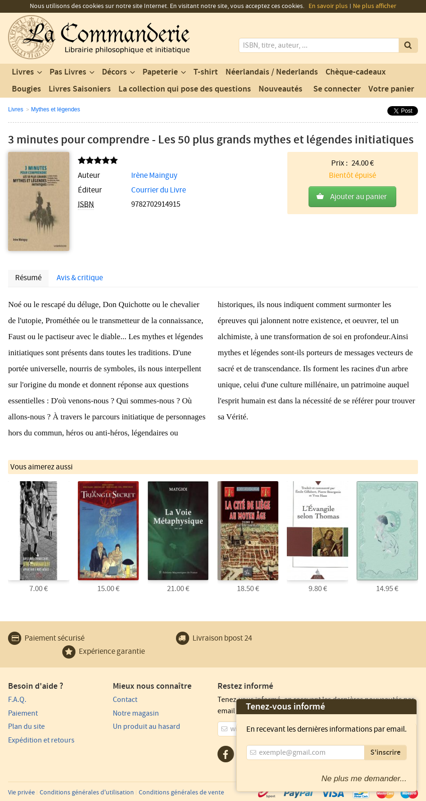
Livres (23, 72)
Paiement (23, 713)
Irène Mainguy (154, 175)
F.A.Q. (17, 699)
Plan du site (26, 726)
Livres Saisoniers (80, 89)
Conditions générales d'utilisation (87, 792)
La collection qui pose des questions (184, 89)
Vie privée (21, 792)
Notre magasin (136, 713)
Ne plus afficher (374, 6)
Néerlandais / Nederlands (272, 72)
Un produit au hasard (146, 726)
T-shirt (205, 72)
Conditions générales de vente (181, 792)
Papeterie (160, 72)
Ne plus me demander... (364, 778)
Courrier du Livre (158, 190)
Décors (114, 72)
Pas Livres (68, 72)
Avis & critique (80, 278)
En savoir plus (328, 6)
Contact (125, 699)
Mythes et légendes (55, 109)
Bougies (26, 89)
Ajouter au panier (358, 197)
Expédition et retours (41, 740)
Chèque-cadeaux (356, 72)
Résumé (28, 278)
